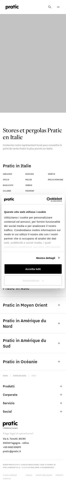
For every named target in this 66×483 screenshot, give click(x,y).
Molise (28, 179)
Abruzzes (7, 174)
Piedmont (29, 191)
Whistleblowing (44, 475)
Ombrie (28, 185)
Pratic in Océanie (33, 361)
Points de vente (19, 375)
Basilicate (8, 185)
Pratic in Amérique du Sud (33, 343)
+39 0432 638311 (12, 447)
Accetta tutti (33, 269)
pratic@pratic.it (12, 451)
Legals (29, 475)
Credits (59, 475)
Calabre (7, 191)
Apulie (6, 179)
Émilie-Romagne (55, 179)
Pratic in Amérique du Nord (33, 323)
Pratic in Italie (17, 165)
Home (5, 375)
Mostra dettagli (45, 257)
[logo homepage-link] (12, 7)
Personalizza (33, 280)
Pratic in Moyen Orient (33, 305)
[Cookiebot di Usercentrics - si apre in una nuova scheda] (47, 199)
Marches (29, 174)
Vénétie (51, 174)
